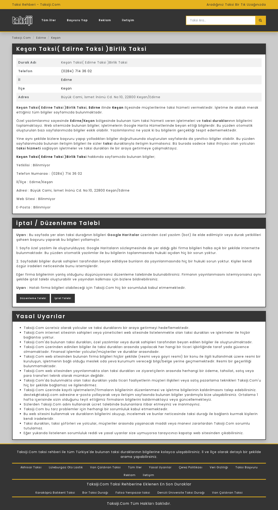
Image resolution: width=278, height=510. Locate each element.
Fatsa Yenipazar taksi (133, 493)
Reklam (105, 20)
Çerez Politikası (190, 467)
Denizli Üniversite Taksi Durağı (181, 493)
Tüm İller (48, 20)
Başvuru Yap (77, 20)
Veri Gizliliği (219, 467)
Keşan (56, 38)
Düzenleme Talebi (33, 298)
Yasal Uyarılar (160, 467)
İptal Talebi (63, 298)
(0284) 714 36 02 (76, 71)
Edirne (41, 38)
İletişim (128, 20)
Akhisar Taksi (31, 467)
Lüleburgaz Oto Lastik (66, 467)
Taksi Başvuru (246, 467)
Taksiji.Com (21, 38)
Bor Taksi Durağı (95, 493)
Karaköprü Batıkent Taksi (55, 493)
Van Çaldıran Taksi (105, 467)
